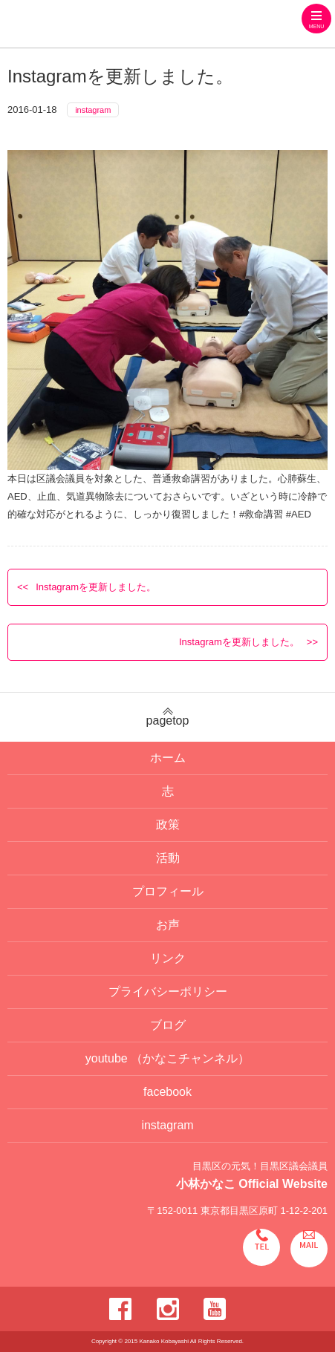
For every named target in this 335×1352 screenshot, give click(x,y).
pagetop (167, 717)
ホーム (168, 757)
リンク (168, 958)
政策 (168, 824)
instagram (93, 109)
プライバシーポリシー (167, 991)
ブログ (168, 1025)
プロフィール (168, 891)
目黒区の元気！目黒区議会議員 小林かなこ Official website (118, 26)
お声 (168, 924)
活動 (168, 858)
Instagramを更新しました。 (96, 586)
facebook (167, 1091)
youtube (167, 1058)
